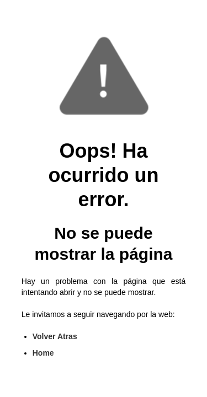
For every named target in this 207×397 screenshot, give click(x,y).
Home (43, 352)
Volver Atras (55, 336)
